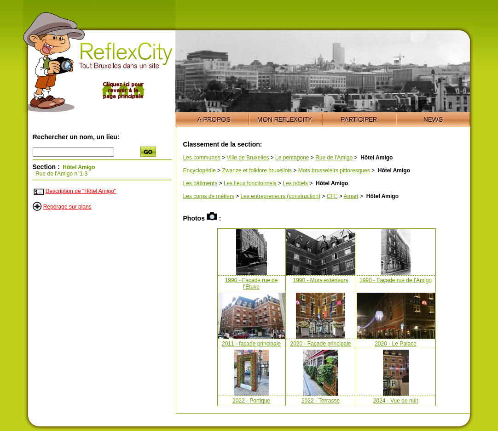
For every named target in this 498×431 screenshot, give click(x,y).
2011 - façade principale (251, 343)
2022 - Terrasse (320, 400)
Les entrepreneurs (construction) (280, 196)
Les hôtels (295, 183)
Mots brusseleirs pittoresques (334, 170)
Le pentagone (292, 157)
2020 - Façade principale (320, 343)
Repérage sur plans (67, 207)
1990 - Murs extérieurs (320, 280)
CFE (332, 196)
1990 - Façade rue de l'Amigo (395, 280)
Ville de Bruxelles (248, 157)
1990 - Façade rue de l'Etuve (251, 283)
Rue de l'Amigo (334, 157)
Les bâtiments (200, 183)
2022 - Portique (251, 400)
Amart (351, 196)
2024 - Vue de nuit (395, 400)
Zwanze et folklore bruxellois (257, 170)
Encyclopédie (199, 170)
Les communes (201, 157)
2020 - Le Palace (396, 343)
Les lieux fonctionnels (250, 183)
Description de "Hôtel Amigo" (81, 191)
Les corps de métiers (208, 196)
